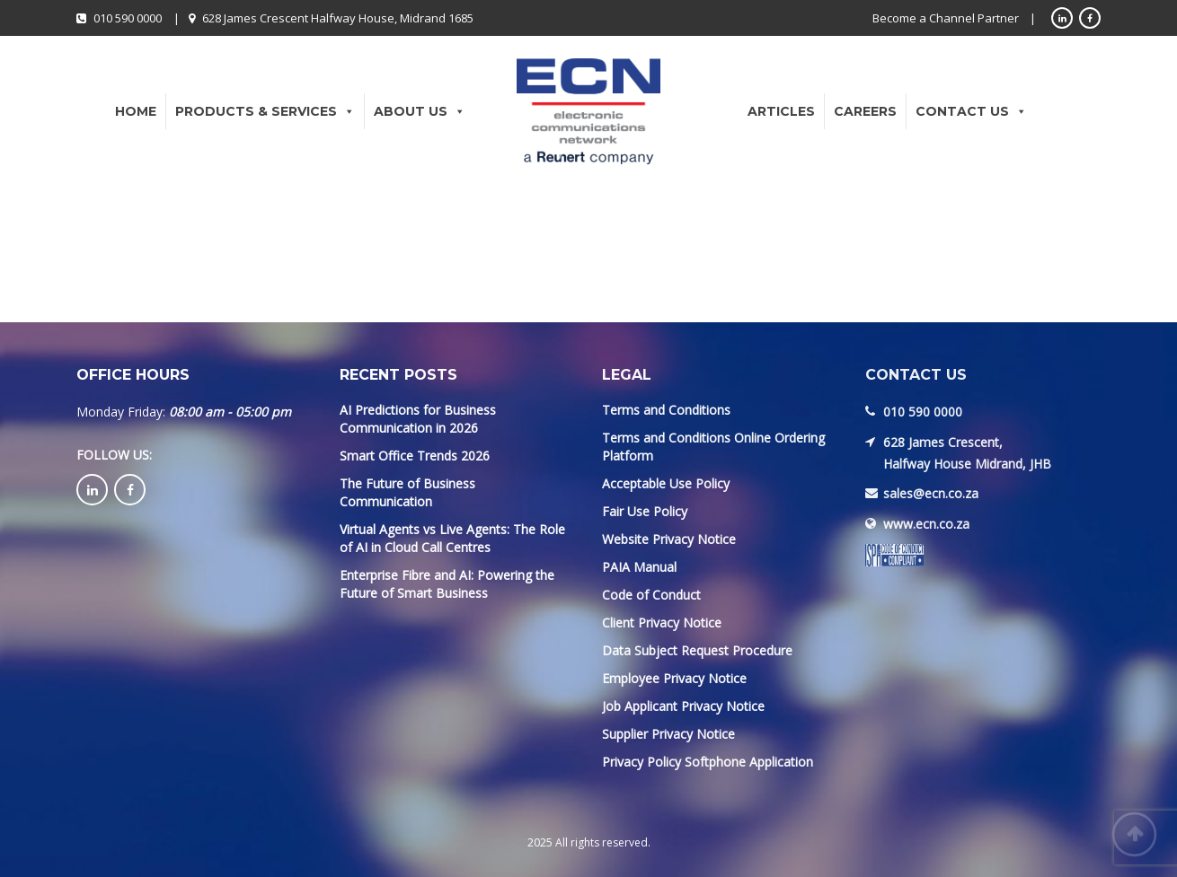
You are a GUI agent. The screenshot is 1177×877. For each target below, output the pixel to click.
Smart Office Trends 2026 (415, 455)
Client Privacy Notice (661, 622)
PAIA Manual (639, 566)
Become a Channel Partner (945, 18)
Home (135, 111)
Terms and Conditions (666, 409)
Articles (781, 111)
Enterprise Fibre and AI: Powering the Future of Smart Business (447, 583)
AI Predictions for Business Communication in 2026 (418, 418)
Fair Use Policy (644, 511)
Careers (865, 111)
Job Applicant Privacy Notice (683, 706)
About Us (419, 111)
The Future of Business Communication (407, 492)
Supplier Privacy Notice (668, 733)
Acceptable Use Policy (666, 483)
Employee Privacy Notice (674, 678)
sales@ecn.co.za (930, 493)
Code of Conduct (651, 594)
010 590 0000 (127, 18)
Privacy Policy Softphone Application (707, 761)
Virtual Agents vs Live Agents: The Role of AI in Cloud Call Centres (452, 538)
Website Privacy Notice (669, 539)
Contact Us (971, 111)
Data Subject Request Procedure (697, 650)
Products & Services (265, 111)
